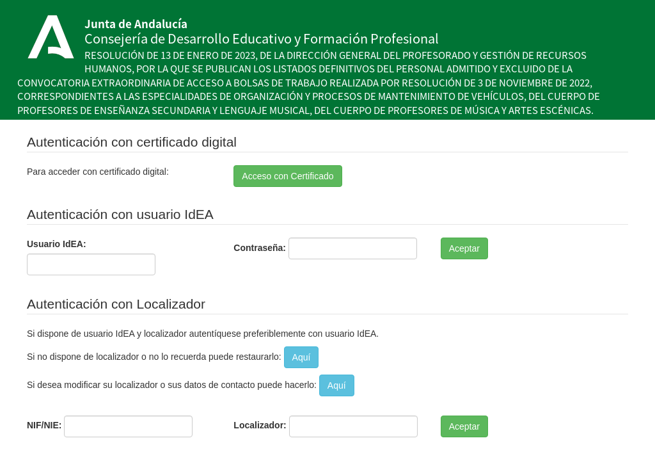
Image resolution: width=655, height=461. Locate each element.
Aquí (301, 357)
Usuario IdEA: (56, 244)
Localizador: (259, 425)
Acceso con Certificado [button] (287, 176)
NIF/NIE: (44, 425)
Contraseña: (259, 248)
